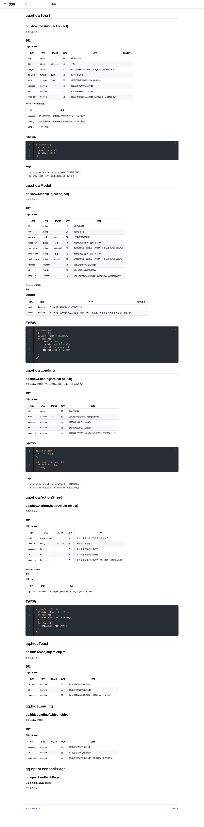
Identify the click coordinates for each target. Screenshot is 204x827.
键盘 (174, 817)
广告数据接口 (34, 817)
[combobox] (34, 4)
